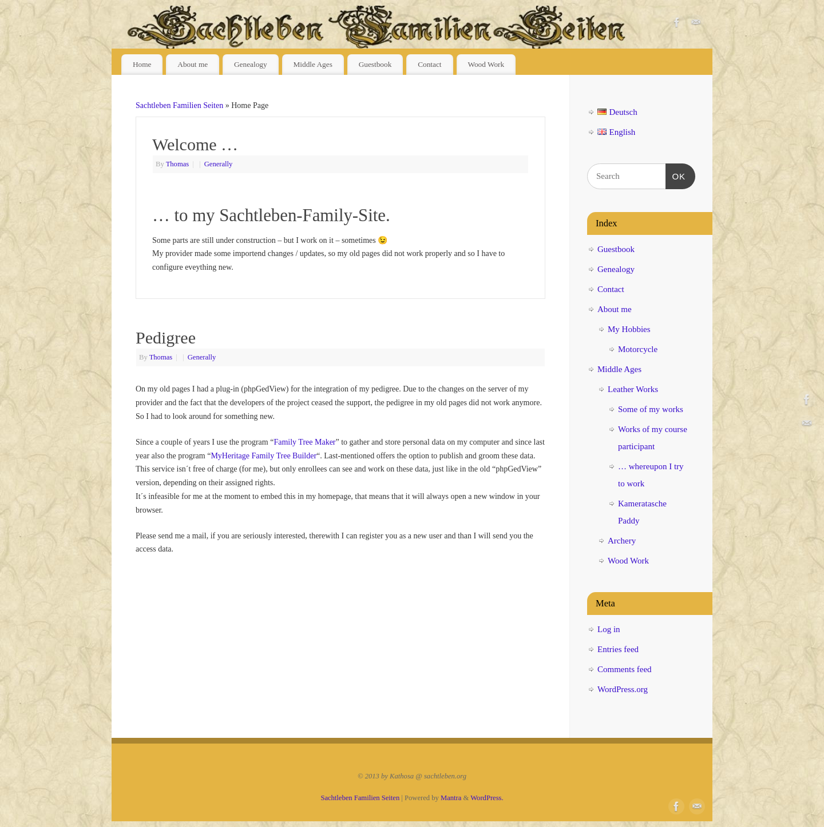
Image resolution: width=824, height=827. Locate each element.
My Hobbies (629, 329)
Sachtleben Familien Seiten (179, 105)
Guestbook (375, 64)
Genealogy (250, 64)
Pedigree (166, 337)
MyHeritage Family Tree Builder (263, 456)
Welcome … (195, 144)
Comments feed (624, 669)
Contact (429, 64)
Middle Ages (312, 64)
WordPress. (486, 798)
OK (675, 175)
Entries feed (618, 649)
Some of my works (650, 409)
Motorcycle (637, 349)
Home (142, 64)
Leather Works (633, 389)
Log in (608, 629)
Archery (622, 540)
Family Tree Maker (304, 442)
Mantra (451, 798)
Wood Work (486, 64)
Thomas (177, 164)
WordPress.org (622, 689)
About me (192, 64)
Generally (218, 164)
